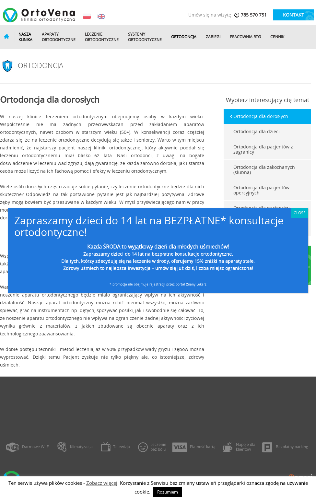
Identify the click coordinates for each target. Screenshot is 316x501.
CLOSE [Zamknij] (300, 213)
